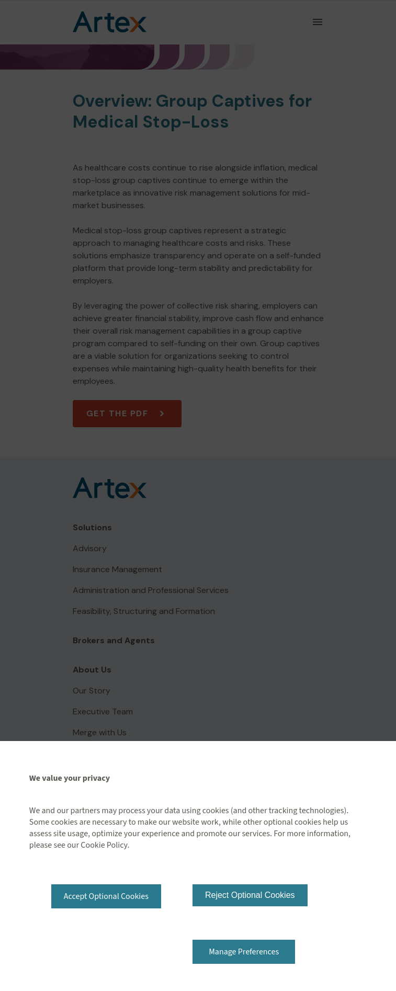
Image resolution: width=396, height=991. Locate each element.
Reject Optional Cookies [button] (250, 895)
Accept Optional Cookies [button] (106, 896)
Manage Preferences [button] (244, 952)
